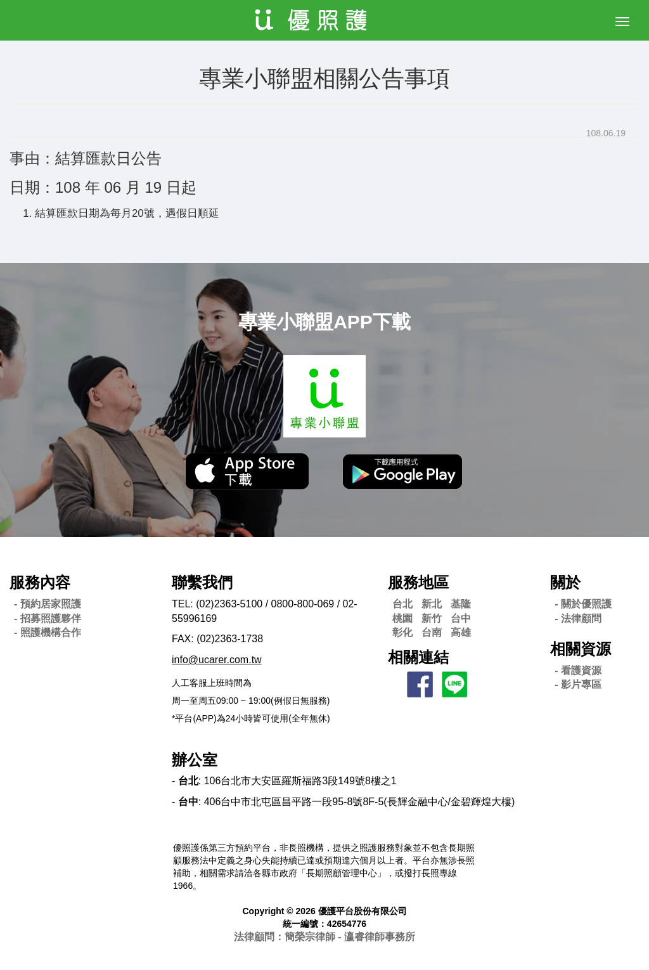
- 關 (583, 603)
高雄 (461, 632)
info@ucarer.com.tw (217, 659)
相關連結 (418, 657)
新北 (431, 603)
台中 (461, 618)
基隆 (461, 603)
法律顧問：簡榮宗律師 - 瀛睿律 (324, 936)
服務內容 (40, 582)
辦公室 (194, 759)
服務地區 (418, 582)
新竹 (431, 618)
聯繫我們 (202, 582)
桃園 (402, 618)
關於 (565, 582)
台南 (431, 632)
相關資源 (580, 648)
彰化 (402, 632)
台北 (402, 603)
